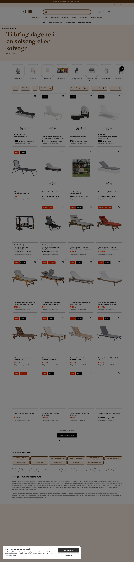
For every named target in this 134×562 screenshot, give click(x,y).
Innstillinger (68, 555)
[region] (42, 552)
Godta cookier (68, 550)
